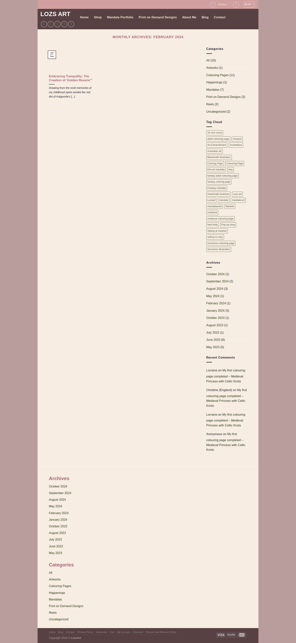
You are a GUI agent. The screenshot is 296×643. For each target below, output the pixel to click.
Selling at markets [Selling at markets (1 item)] (217, 230)
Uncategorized (216, 111)
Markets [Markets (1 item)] (230, 206)
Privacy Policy (85, 632)
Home (84, 17)
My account (123, 632)
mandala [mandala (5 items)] (223, 200)
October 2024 (215, 274)
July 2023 (212, 332)
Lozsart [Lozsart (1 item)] (211, 200)
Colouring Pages (217, 75)
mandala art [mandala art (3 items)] (238, 200)
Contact (220, 17)
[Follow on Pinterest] (64, 24)
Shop (98, 17)
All (208, 60)
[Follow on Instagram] (51, 24)
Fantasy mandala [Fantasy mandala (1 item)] (216, 188)
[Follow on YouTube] (71, 24)
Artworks (212, 67)
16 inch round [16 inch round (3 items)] (214, 132)
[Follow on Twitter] (57, 24)
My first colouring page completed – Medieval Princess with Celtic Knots (225, 376)
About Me (189, 17)
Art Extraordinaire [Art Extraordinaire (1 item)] (216, 144)
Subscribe (101, 632)
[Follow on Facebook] (44, 24)
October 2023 (215, 317)
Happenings (214, 82)
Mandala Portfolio (120, 17)
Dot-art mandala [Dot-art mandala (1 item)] (216, 169)
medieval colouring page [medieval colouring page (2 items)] (220, 218)
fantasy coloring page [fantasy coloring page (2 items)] (218, 181)
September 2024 (217, 281)
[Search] (213, 5)
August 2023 (214, 325)
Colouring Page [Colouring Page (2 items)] (234, 163)
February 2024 (216, 303)
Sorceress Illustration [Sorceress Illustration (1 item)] (218, 249)
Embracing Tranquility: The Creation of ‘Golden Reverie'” (70, 78)
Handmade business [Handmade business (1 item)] (218, 194)
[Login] (236, 5)
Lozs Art (55, 14)
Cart (112, 632)
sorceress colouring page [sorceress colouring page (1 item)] (220, 243)
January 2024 (215, 310)
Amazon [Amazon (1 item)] (237, 138)
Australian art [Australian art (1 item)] (214, 151)
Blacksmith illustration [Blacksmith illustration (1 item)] (219, 157)
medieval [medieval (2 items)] (212, 212)
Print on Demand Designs (158, 17)
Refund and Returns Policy (161, 632)
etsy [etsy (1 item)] (230, 169)
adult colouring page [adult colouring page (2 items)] (218, 138)
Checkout (138, 632)
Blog (205, 17)
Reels (210, 104)
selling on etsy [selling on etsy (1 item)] (215, 237)
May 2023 (213, 347)
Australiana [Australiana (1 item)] (236, 144)
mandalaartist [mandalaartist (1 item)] (214, 206)
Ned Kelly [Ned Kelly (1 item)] (212, 224)
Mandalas (212, 89)
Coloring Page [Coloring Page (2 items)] (215, 163)
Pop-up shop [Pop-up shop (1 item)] (228, 224)
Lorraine (211, 370)
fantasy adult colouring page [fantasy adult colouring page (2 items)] (222, 175)
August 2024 (214, 288)
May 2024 (213, 296)
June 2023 (213, 339)
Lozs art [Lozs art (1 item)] (237, 194)
